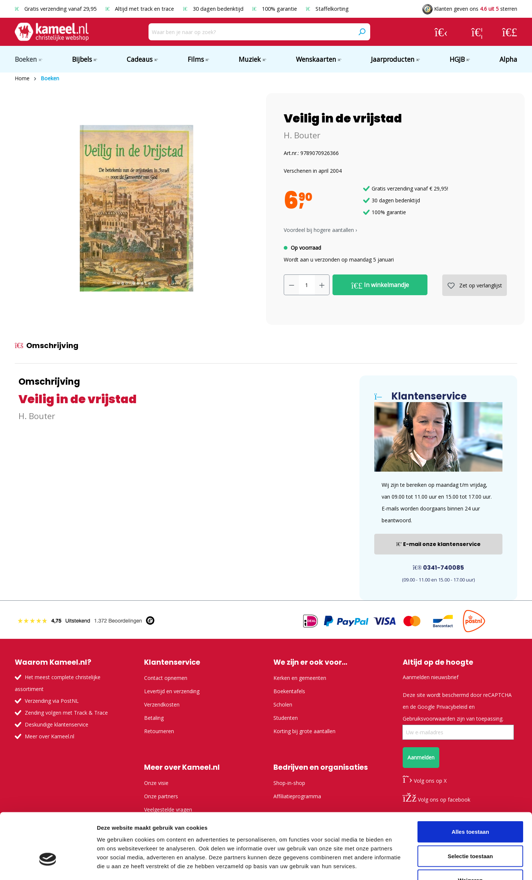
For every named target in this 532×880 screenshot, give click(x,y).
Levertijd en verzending (172, 691)
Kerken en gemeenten (299, 677)
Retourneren (159, 731)
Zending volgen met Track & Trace (66, 712)
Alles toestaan (470, 783)
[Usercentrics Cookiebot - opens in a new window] (48, 865)
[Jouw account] (441, 32)
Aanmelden (420, 757)
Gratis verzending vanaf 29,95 (56, 8)
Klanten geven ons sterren (469, 8)
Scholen (282, 704)
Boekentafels (289, 691)
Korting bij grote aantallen (304, 731)
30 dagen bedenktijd (214, 8)
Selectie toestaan (470, 807)
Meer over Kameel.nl (49, 736)
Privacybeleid (451, 706)
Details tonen (399, 865)
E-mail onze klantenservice (438, 544)
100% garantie (275, 8)
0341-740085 (438, 567)
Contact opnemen (165, 677)
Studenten (285, 717)
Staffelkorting (327, 8)
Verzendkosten (162, 704)
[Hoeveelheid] (307, 284)
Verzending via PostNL (52, 700)
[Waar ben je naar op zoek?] (251, 31)
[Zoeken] (361, 31)
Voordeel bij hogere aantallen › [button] (320, 229)
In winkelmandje (380, 285)
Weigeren (470, 831)
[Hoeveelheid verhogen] (322, 284)
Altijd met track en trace (140, 8)
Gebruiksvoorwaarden (429, 718)
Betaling (154, 717)
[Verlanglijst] (477, 32)
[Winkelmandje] (509, 32)
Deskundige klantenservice (56, 724)
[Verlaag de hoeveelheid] (291, 284)
